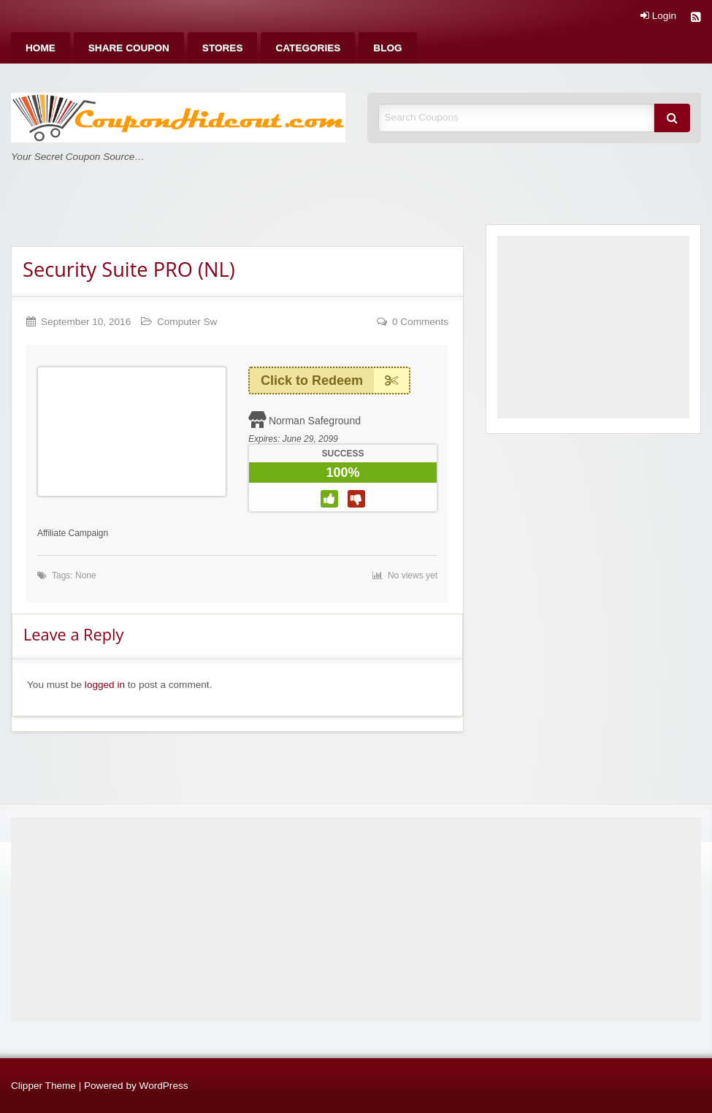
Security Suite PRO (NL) (129, 269)
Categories (307, 47)
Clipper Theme (43, 1085)
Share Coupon (128, 47)
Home (40, 47)
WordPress (163, 1085)
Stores (222, 47)
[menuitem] (40, 48)
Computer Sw (187, 321)
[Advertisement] (593, 327)
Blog (387, 47)
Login (658, 16)
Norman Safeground (315, 421)
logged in (105, 684)
